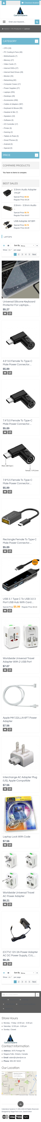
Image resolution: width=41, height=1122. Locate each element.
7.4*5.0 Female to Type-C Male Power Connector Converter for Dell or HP (17, 422)
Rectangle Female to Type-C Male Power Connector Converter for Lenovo (20, 541)
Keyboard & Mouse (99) (13, 108)
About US (9, 1009)
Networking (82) (10, 80)
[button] (5, 313)
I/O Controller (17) (11, 124)
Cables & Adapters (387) (13, 104)
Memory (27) (9, 60)
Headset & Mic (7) (11, 112)
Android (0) (8, 144)
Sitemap (25, 1000)
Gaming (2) (8, 132)
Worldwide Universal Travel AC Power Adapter (18, 894)
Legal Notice (10, 1004)
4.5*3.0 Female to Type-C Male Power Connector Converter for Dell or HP (17, 363)
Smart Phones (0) (11, 140)
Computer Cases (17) (12, 84)
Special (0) (8, 148)
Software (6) (8, 120)
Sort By (17, 245)
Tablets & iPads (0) (11, 136)
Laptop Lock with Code (16, 836)
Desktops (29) (9, 96)
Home (6, 29)
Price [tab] (6, 155)
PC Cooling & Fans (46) (13, 52)
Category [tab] (10, 41)
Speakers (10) (9, 116)
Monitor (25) (8, 76)
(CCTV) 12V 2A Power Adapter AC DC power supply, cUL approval (20, 954)
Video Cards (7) (10, 64)
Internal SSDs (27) (11, 68)
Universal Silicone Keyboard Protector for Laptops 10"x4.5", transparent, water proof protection (19, 303)
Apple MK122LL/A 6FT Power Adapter (20, 719)
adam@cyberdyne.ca (17, 1057)
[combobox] (21, 22)
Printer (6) (8, 128)
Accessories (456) (11, 100)
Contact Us (14, 1000)
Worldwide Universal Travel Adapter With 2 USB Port (18, 660)
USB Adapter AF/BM (24, 221)
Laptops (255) (9, 92)
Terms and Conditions (26, 1004)
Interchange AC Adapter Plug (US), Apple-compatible (20, 779)
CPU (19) (7, 48)
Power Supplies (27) (12, 88)
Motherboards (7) (10, 56)
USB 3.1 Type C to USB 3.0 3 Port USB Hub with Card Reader (19, 600)
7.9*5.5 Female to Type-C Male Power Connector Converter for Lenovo (17, 482)
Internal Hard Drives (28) (13, 72)
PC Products (16, 29)
